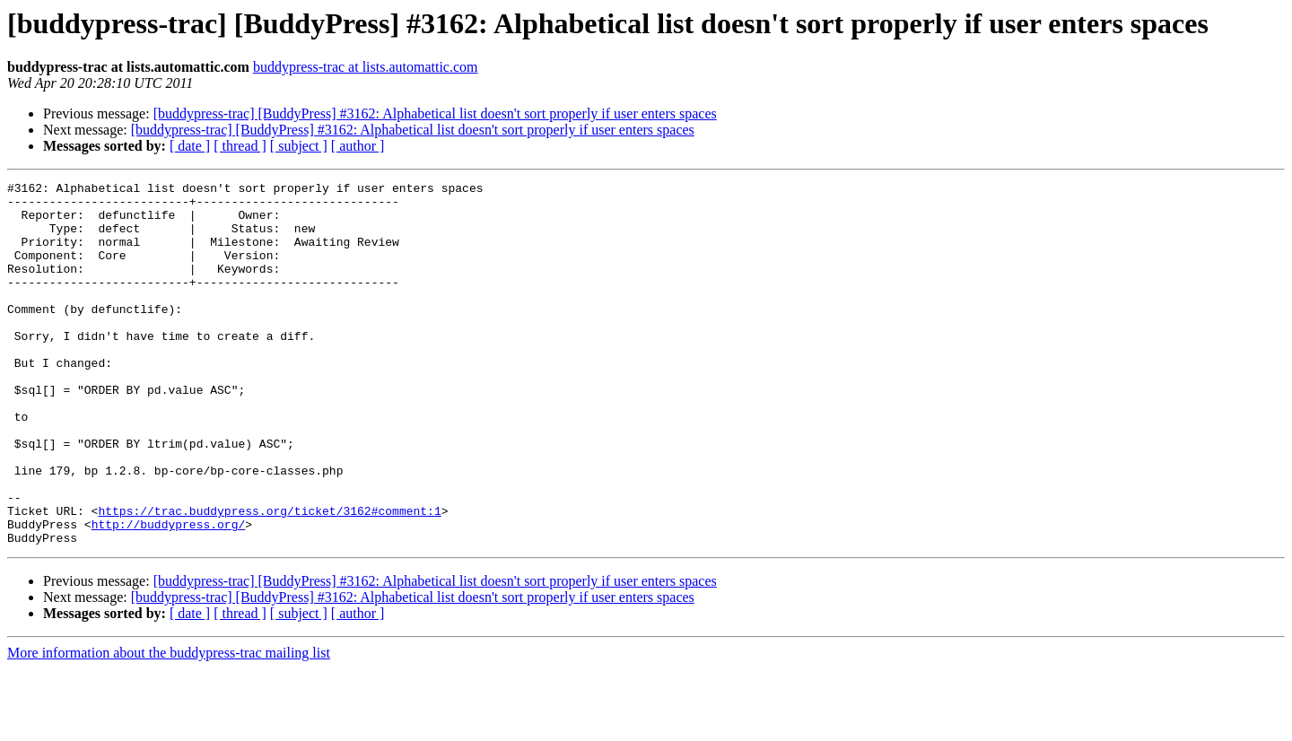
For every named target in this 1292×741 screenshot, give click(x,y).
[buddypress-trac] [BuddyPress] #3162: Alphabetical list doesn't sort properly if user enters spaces (435, 113)
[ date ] (190, 145)
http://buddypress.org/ (169, 594)
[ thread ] (240, 145)
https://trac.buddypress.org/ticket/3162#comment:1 (269, 578)
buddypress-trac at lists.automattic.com (365, 66)
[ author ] (358, 145)
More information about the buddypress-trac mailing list (168, 725)
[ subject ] (298, 145)
